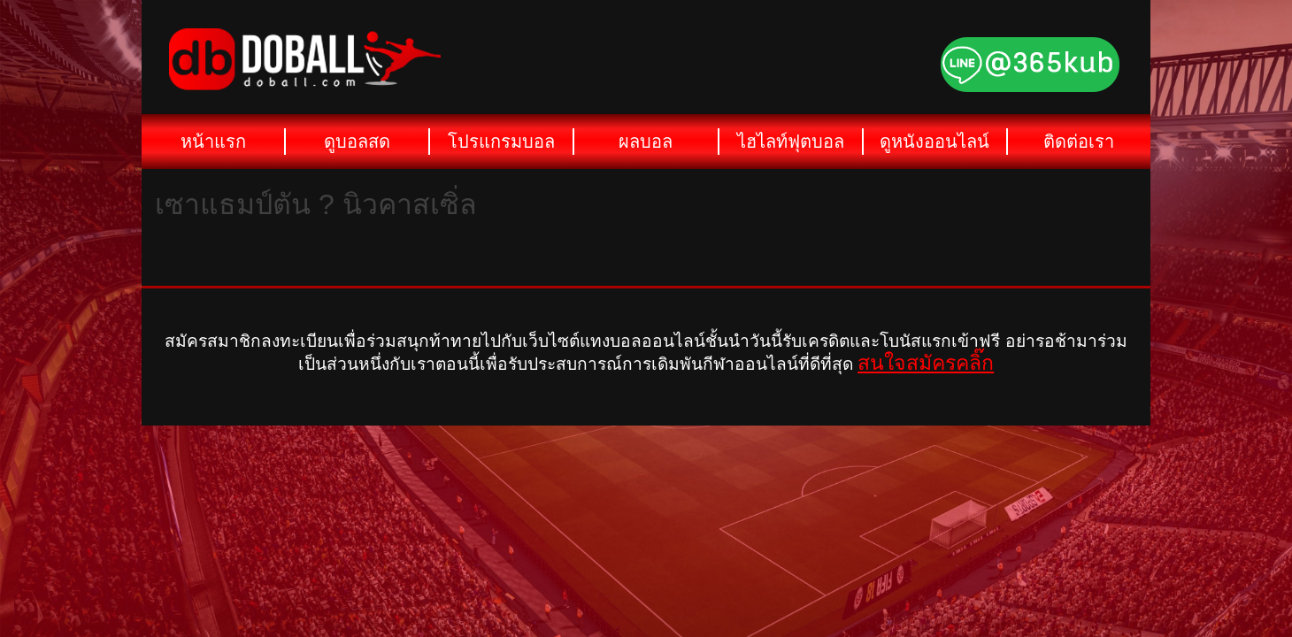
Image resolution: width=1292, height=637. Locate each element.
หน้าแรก (213, 141)
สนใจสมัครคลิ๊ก (925, 362)
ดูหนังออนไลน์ (934, 141)
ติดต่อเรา (1078, 141)
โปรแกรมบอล (501, 141)
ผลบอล (646, 141)
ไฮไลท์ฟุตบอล (790, 141)
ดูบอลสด (357, 141)
